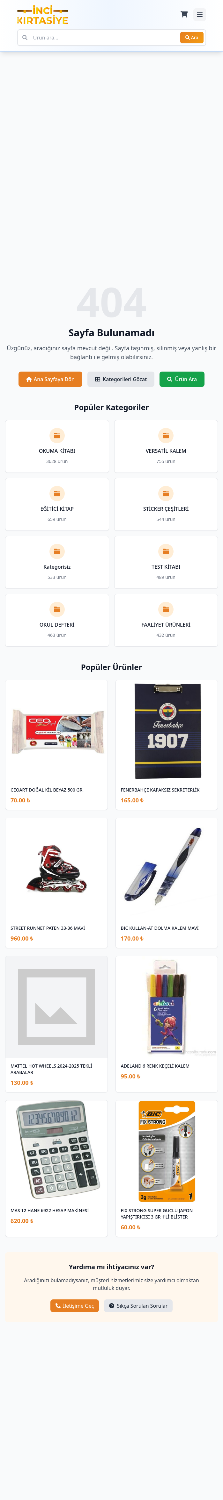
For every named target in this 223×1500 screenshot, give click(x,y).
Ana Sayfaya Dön (50, 379)
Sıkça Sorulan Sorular (138, 1305)
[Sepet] (184, 14)
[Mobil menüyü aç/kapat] (199, 14)
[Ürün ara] (111, 37)
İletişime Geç (75, 1305)
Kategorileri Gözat (121, 379)
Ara (191, 37)
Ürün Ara (182, 379)
